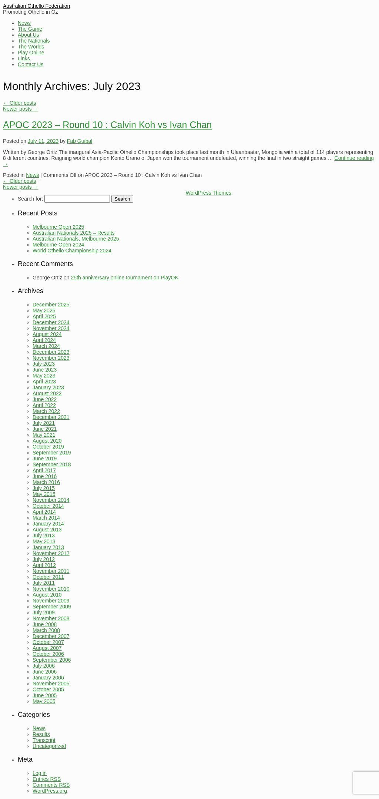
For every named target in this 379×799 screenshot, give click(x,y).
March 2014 (46, 518)
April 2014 (44, 512)
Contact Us (30, 64)
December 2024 (51, 322)
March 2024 (46, 346)
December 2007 (51, 636)
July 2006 (44, 666)
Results (41, 734)
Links (24, 58)
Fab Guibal (79, 141)
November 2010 (51, 589)
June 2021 (45, 429)
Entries (47, 779)
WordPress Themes (208, 193)
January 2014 (48, 524)
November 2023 (51, 358)
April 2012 (44, 565)
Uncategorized (49, 746)
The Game (30, 29)
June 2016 (45, 476)
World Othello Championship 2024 (72, 251)
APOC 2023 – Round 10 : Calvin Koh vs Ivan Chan (107, 125)
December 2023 (51, 352)
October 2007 (48, 642)
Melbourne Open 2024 (58, 245)
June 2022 (45, 399)
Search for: (30, 199)
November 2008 (51, 618)
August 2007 (47, 648)
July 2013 (44, 535)
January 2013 (48, 547)
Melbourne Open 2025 (58, 227)
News (24, 23)
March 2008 (46, 630)
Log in (40, 773)
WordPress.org (50, 791)
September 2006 (52, 660)
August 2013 (47, 530)
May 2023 (44, 376)
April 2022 (44, 405)
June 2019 (45, 458)
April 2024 (44, 340)
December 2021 (51, 417)
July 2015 (44, 488)
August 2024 (47, 334)
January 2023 (48, 387)
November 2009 (51, 601)
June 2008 (45, 624)
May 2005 (44, 701)
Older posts (19, 103)
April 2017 (44, 470)
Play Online (31, 53)
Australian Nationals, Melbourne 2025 (76, 239)
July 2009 (44, 612)
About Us (28, 35)
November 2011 (51, 571)
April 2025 (44, 316)
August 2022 (47, 393)
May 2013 (44, 541)
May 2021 (44, 435)
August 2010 (47, 595)
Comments (51, 785)
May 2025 (44, 310)
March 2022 (46, 411)
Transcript (44, 740)
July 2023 (44, 364)
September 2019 (52, 453)
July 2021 (44, 423)
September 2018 (52, 464)
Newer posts (20, 109)
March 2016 (46, 482)
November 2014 (51, 500)
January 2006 (48, 678)
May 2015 (44, 494)
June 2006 (45, 672)
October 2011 (48, 577)
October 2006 (48, 654)
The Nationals (34, 41)
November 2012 (51, 553)
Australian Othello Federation (36, 6)
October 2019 (48, 447)
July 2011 (44, 583)
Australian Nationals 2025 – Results (74, 233)
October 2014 (48, 506)
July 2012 (44, 559)
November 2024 (51, 328)
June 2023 (45, 370)
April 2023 (44, 382)
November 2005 (51, 683)
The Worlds (31, 47)
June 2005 (45, 695)
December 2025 (51, 305)
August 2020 (47, 441)
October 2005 (48, 689)
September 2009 (52, 607)
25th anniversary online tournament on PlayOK (124, 278)
